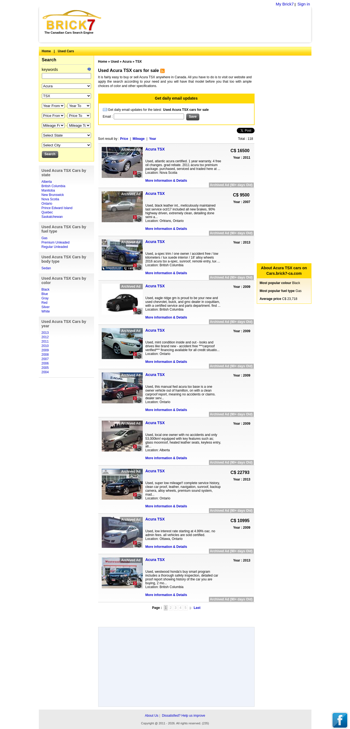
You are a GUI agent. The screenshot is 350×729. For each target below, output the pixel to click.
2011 (45, 341)
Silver (46, 307)
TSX (138, 61)
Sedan (46, 268)
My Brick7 (285, 4)
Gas (45, 238)
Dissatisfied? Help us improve (183, 716)
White (46, 311)
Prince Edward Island (57, 208)
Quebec (47, 212)
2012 (45, 337)
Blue (45, 294)
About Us (151, 716)
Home (46, 51)
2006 (45, 363)
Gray (45, 298)
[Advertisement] (209, 25)
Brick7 (72, 20)
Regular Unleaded (55, 247)
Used (115, 61)
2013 (45, 333)
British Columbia (53, 186)
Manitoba (48, 190)
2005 (45, 368)
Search (49, 59)
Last (197, 608)
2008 (45, 355)
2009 (45, 350)
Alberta (47, 182)
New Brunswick (53, 195)
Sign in (304, 4)
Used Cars (66, 51)
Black (45, 289)
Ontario (47, 204)
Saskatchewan (52, 217)
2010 (45, 346)
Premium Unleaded (56, 242)
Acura (127, 61)
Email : (108, 116)
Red (45, 303)
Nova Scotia (50, 199)
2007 (45, 359)
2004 (45, 372)
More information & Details (166, 181)
